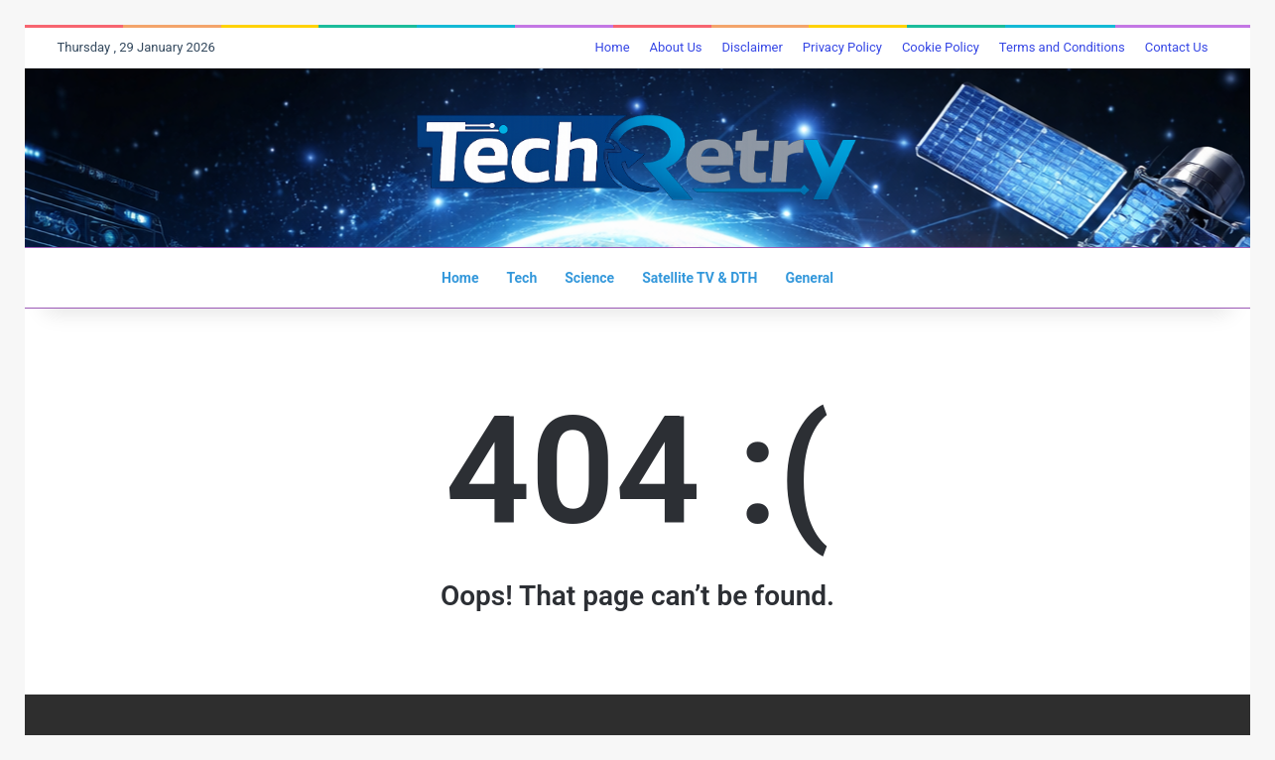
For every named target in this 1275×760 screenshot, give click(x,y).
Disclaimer (752, 47)
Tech (521, 278)
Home (612, 47)
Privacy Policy (842, 47)
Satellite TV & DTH (699, 278)
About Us (676, 47)
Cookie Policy (940, 47)
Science (589, 278)
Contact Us (1177, 47)
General (809, 278)
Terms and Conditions (1062, 47)
